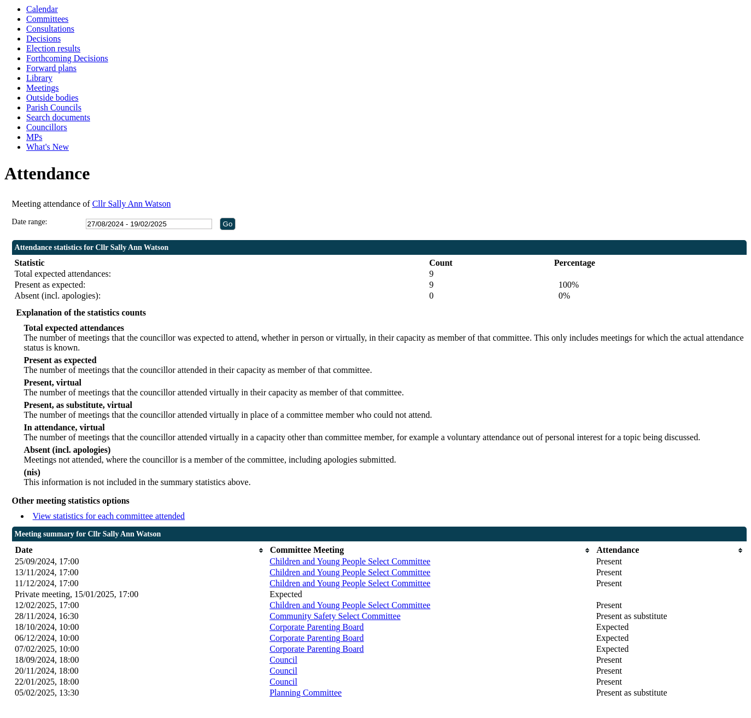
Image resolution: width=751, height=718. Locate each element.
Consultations (50, 28)
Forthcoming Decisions (67, 58)
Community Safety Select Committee (335, 616)
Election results (53, 48)
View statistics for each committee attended (109, 516)
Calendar (42, 9)
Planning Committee (305, 692)
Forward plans (51, 68)
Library (39, 78)
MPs (34, 137)
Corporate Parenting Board (316, 627)
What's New (47, 146)
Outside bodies (52, 97)
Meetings (42, 87)
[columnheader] (139, 550)
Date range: (30, 222)
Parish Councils (53, 107)
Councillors (46, 127)
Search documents (58, 117)
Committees (47, 19)
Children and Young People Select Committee (349, 561)
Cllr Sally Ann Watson (131, 203)
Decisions (43, 38)
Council (283, 659)
